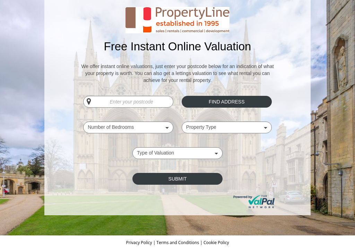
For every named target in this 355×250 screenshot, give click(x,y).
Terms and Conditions (177, 242)
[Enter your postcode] (128, 102)
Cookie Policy (216, 242)
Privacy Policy (139, 242)
